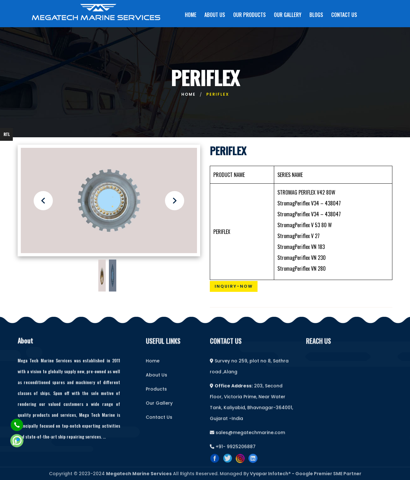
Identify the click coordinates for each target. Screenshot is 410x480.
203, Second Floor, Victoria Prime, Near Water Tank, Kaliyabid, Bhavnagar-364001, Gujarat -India (251, 407)
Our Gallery (159, 408)
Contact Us (159, 422)
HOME (190, 15)
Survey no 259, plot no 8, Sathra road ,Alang (249, 371)
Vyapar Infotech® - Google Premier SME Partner (305, 473)
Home (188, 94)
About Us (156, 380)
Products (156, 394)
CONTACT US (344, 15)
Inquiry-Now (234, 286)
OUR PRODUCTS (249, 15)
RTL (7, 134)
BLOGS (316, 15)
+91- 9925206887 (233, 451)
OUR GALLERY (287, 15)
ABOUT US (214, 15)
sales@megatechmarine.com (247, 437)
